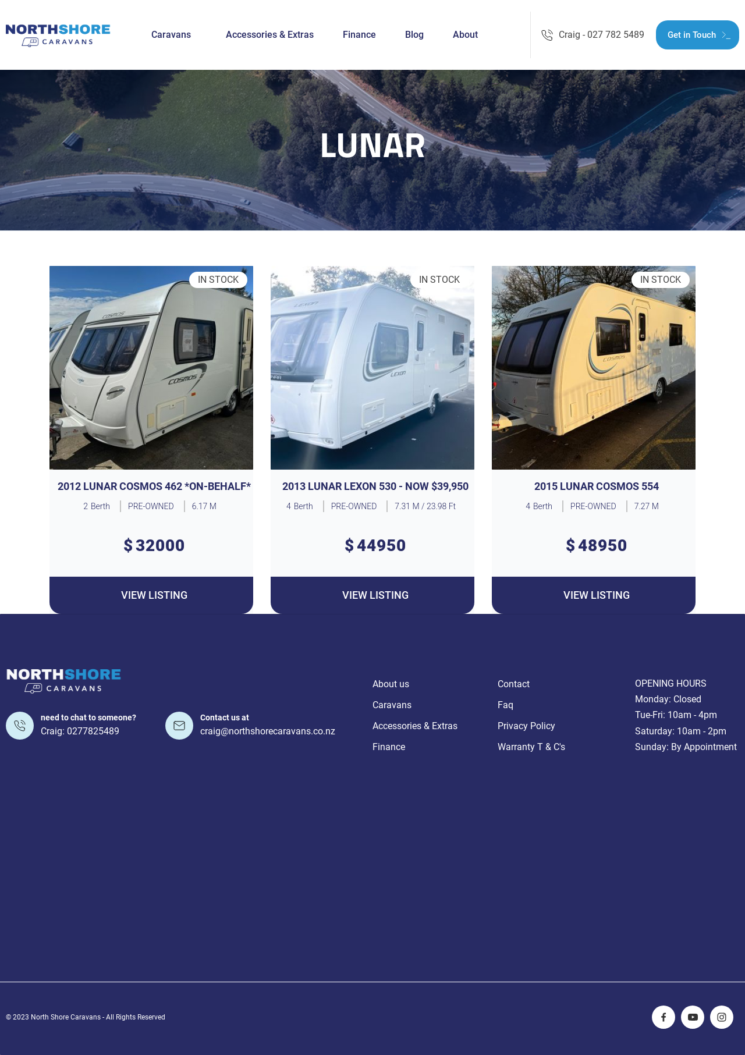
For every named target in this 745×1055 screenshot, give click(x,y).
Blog (414, 34)
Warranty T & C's (531, 746)
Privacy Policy (526, 725)
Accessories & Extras (270, 34)
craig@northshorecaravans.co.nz (267, 731)
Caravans (171, 34)
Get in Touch (692, 35)
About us (390, 684)
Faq (505, 705)
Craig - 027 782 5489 (601, 34)
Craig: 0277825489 (80, 731)
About (465, 34)
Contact (514, 684)
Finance (359, 34)
